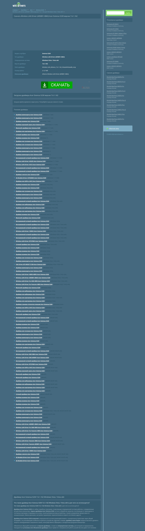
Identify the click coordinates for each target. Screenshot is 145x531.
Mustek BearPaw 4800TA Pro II (116, 82)
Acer (31, 10)
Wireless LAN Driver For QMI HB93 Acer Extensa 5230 (33, 281)
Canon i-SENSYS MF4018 (114, 52)
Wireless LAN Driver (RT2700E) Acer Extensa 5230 (31, 241)
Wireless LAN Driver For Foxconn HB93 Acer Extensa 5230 (34, 284)
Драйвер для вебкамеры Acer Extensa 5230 (30, 204)
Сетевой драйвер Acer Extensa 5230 (27, 134)
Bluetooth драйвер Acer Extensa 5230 (28, 128)
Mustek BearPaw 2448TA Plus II (116, 100)
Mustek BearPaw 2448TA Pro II (116, 91)
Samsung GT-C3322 (113, 29)
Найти (128, 13)
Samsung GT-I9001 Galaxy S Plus (117, 33)
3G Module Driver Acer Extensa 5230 (27, 457)
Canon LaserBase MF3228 (114, 57)
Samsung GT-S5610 (112, 24)
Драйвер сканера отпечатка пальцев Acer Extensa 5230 (34, 304)
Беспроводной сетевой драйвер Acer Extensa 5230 (32, 158)
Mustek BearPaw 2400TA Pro (115, 119)
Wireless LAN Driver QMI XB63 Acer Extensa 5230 (31, 354)
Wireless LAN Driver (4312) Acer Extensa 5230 (30, 164)
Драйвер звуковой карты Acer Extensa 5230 (30, 125)
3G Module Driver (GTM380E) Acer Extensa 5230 (31, 178)
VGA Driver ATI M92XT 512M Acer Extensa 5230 (31, 264)
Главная (15, 10)
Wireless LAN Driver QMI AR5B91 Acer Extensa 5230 (32, 357)
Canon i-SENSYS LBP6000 (114, 38)
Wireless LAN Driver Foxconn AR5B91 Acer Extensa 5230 (33, 444)
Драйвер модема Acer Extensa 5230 (27, 121)
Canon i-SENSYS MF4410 (114, 66)
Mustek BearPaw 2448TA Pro (115, 95)
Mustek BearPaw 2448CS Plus (116, 114)
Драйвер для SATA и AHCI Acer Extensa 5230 (30, 181)
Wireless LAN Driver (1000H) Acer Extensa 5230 (31, 231)
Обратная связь (114, 128)
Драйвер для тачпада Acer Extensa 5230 (29, 141)
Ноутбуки (24, 10)
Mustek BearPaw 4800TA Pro (115, 86)
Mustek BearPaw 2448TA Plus (116, 105)
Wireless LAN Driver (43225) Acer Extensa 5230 (30, 161)
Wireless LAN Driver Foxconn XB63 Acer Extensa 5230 (33, 441)
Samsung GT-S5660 (112, 61)
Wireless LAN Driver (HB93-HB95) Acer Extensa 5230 (32, 274)
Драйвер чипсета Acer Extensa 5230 (27, 174)
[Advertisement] (57, 34)
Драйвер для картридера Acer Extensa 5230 (30, 131)
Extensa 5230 (40, 10)
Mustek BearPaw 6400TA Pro (115, 77)
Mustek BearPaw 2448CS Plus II (116, 110)
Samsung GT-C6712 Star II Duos (116, 43)
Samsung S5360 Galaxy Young (116, 47)
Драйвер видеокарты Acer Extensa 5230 (29, 115)
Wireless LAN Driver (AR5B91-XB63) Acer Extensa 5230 (33, 278)
